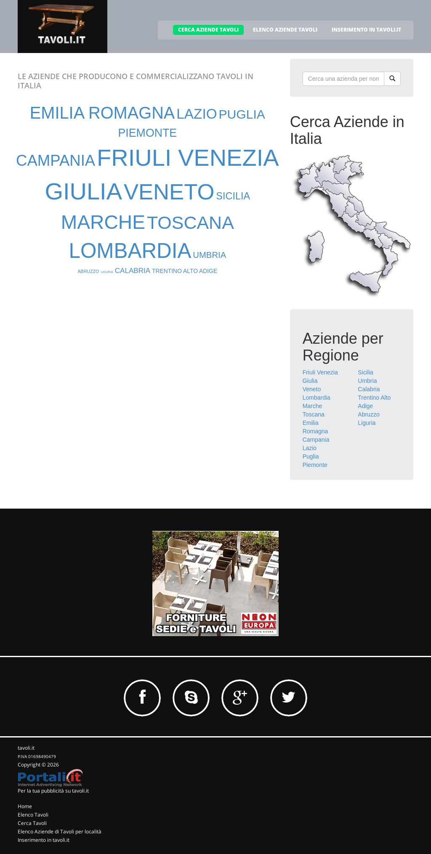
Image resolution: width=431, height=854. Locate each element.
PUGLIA (241, 114)
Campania (316, 439)
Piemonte (315, 464)
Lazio (310, 448)
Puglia (311, 456)
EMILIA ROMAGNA (102, 112)
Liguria (366, 422)
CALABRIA (132, 271)
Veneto (312, 389)
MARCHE (103, 222)
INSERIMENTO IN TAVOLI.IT (366, 29)
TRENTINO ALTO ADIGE (184, 271)
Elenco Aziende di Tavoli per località (59, 831)
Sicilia (365, 372)
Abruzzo (368, 414)
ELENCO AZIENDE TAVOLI (285, 29)
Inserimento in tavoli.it (43, 839)
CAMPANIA (55, 160)
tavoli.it (26, 747)
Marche (312, 406)
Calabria (369, 389)
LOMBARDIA (130, 250)
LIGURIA (107, 272)
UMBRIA (209, 255)
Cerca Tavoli (32, 823)
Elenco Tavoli (33, 814)
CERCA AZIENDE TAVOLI (208, 29)
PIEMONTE (147, 133)
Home (25, 806)
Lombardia (316, 397)
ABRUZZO (88, 271)
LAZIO (196, 114)
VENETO (169, 191)
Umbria (367, 380)
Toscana (314, 414)
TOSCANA (190, 222)
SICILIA (233, 196)
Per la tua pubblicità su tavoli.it (53, 790)
